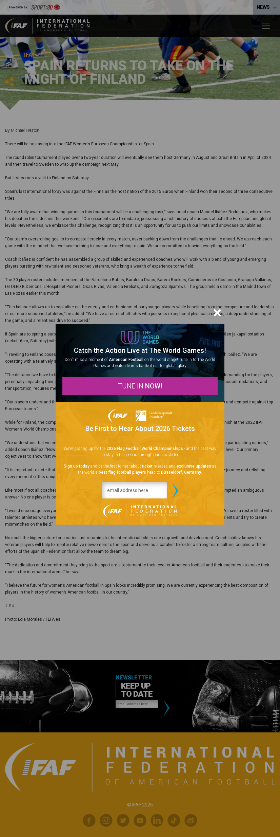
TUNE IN (140, 386)
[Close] (217, 313)
